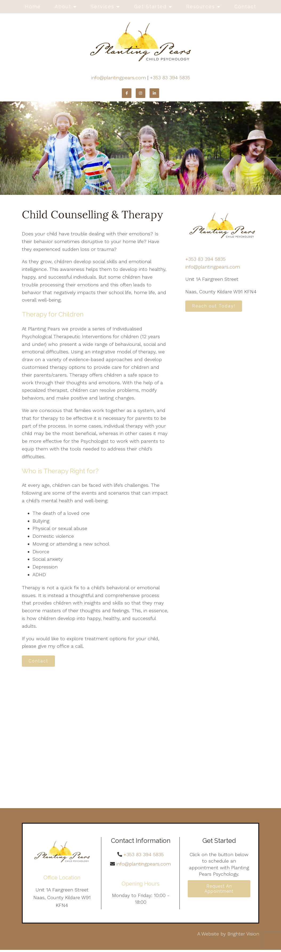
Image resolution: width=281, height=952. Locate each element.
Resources (200, 6)
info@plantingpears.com (118, 77)
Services (102, 6)
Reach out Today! (217, 307)
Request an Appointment (219, 892)
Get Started (150, 6)
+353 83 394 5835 (170, 77)
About (63, 6)
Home (33, 6)
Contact (245, 6)
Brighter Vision (243, 936)
